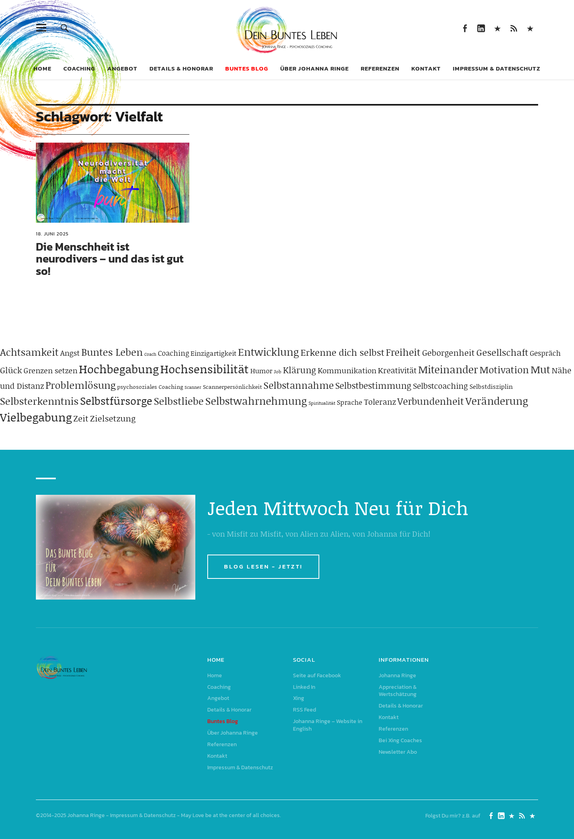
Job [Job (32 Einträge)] (277, 371)
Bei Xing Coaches (400, 740)
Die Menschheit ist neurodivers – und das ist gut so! (109, 259)
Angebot (122, 68)
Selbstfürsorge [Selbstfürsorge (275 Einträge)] (116, 400)
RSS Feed (514, 27)
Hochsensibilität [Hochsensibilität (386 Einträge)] (204, 369)
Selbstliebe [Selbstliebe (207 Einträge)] (179, 401)
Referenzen (380, 68)
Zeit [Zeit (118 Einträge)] (80, 418)
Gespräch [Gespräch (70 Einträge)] (545, 353)
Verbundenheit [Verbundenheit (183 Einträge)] (430, 401)
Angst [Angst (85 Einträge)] (70, 352)
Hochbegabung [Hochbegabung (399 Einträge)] (119, 369)
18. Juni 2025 (52, 233)
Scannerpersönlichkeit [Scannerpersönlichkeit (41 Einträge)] (232, 386)
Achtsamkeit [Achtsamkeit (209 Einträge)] (29, 352)
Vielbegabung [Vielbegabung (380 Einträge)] (36, 417)
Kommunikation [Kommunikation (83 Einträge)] (347, 370)
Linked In (481, 27)
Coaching (79, 68)
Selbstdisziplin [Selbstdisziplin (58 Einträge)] (491, 386)
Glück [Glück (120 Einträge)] (11, 370)
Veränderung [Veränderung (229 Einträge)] (497, 401)
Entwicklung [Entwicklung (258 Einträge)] (268, 352)
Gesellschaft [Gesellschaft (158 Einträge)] (502, 352)
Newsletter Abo (398, 752)
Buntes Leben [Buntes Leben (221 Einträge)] (112, 352)
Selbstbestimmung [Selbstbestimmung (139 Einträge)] (373, 385)
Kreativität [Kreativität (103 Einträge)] (397, 370)
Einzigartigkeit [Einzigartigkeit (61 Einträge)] (213, 353)
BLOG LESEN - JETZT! (263, 566)
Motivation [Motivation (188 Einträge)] (504, 369)
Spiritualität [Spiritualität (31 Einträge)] (322, 403)
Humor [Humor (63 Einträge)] (261, 370)
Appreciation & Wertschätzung (398, 691)
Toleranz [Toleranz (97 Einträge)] (380, 401)
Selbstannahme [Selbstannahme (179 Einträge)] (298, 385)
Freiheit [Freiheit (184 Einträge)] (403, 352)
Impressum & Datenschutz (497, 68)
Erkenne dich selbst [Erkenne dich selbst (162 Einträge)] (342, 352)
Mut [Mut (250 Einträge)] (540, 369)
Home (42, 68)
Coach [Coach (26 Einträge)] (150, 354)
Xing (497, 27)
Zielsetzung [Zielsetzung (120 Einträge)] (113, 418)
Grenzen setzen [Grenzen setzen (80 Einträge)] (50, 370)
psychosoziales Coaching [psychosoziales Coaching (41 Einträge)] (150, 386)
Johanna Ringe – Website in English (530, 27)
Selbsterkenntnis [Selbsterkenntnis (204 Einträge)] (39, 401)
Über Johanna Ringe (314, 68)
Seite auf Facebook (465, 27)
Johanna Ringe (397, 675)
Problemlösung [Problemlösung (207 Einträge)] (80, 385)
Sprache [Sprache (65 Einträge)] (349, 402)
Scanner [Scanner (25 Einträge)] (193, 387)
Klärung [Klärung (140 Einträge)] (299, 370)
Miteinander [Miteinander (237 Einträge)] (448, 369)
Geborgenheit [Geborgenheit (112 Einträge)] (448, 353)
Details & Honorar (181, 68)
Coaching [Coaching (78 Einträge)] (173, 353)
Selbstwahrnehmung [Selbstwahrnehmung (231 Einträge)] (256, 401)
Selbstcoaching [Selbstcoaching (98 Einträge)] (440, 385)
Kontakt (426, 68)
